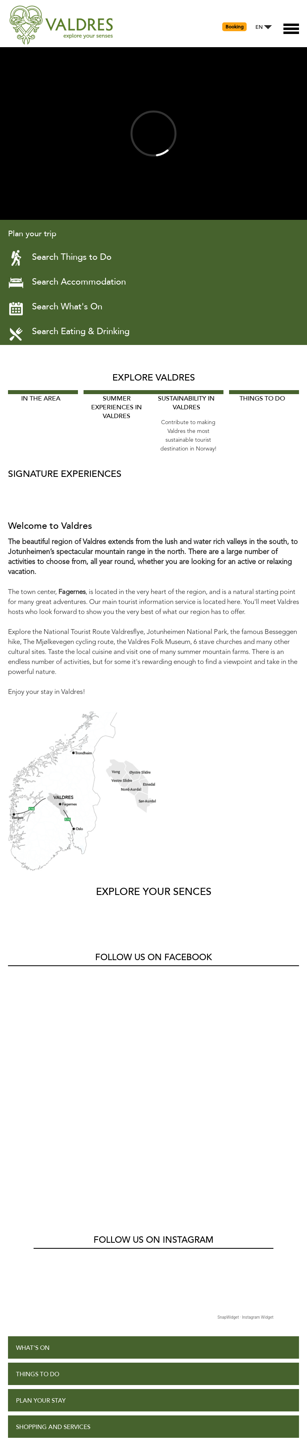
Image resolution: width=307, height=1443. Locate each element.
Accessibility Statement (55, 1322)
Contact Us (35, 1375)
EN (259, 27)
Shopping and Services (53, 1190)
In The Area (40, 399)
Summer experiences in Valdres (116, 407)
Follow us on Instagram (153, 1003)
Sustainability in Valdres (186, 403)
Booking (234, 27)
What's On (33, 1111)
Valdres (18, 975)
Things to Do (262, 399)
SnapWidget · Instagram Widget (245, 1080)
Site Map (29, 1348)
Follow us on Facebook (153, 957)
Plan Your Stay (41, 1164)
